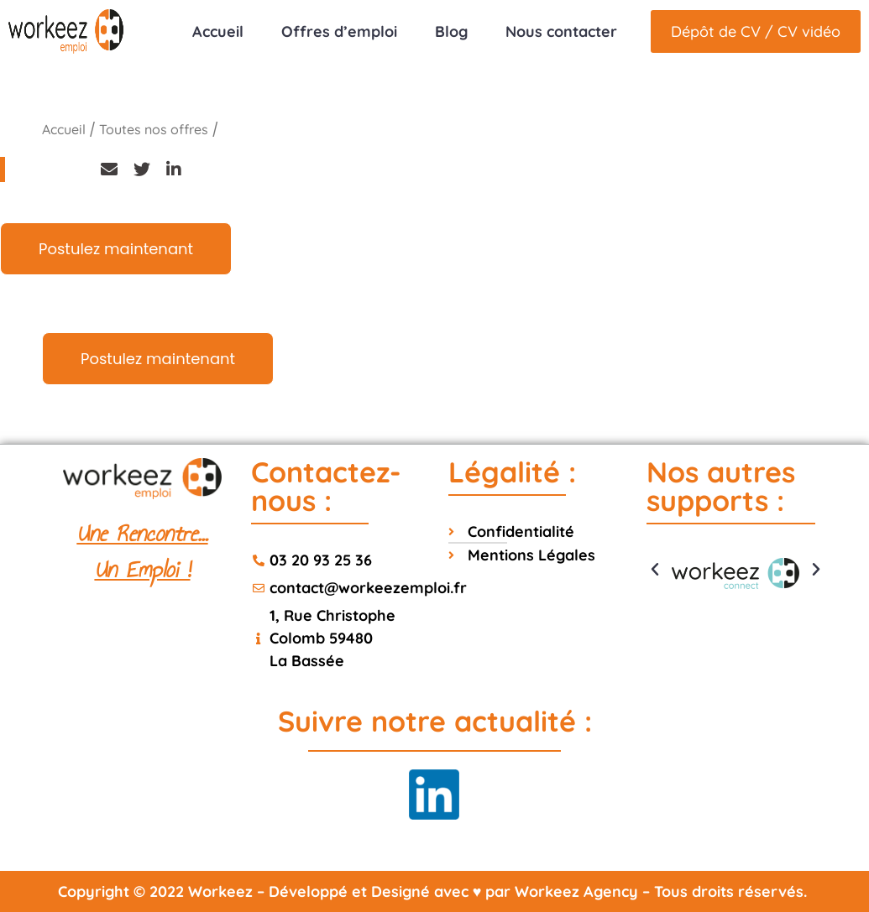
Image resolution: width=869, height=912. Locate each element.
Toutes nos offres (153, 129)
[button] (655, 569)
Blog (451, 31)
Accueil (217, 31)
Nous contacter (561, 31)
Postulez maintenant (116, 248)
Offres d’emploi (339, 31)
